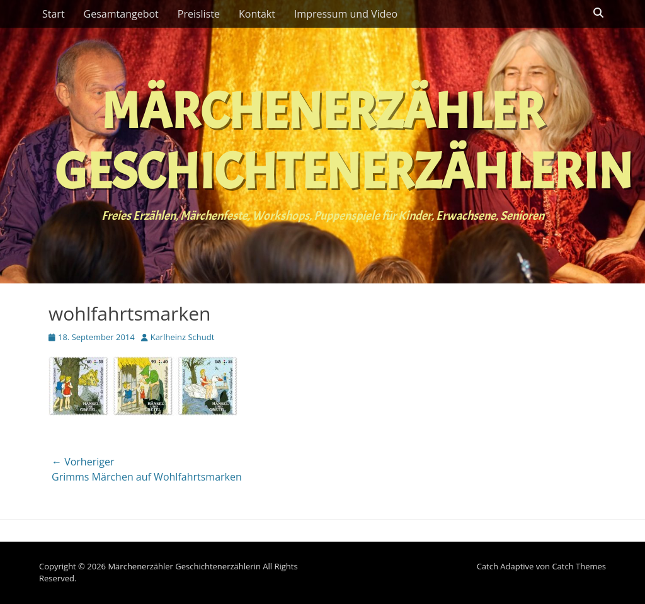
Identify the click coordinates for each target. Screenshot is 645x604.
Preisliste (199, 14)
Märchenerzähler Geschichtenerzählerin (343, 141)
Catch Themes (579, 566)
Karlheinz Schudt (183, 337)
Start (53, 14)
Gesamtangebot (121, 14)
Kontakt (257, 14)
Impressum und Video (345, 14)
